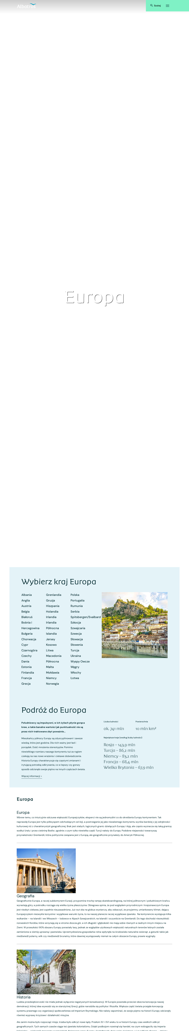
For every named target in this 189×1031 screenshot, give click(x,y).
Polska (75, 595)
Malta (50, 667)
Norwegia (52, 684)
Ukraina (76, 656)
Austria (26, 606)
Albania (26, 595)
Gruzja (50, 600)
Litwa (49, 650)
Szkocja (76, 622)
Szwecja (76, 634)
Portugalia (77, 600)
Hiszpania (52, 606)
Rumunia (77, 606)
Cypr (24, 645)
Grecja (26, 684)
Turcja (75, 650)
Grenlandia (53, 595)
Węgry (75, 667)
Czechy (26, 656)
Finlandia (27, 672)
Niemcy (51, 678)
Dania (25, 661)
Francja (26, 678)
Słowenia (77, 645)
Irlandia (51, 617)
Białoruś (26, 617)
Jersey (50, 639)
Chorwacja (28, 639)
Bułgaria (26, 634)
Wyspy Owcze (80, 661)
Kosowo (51, 645)
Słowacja (77, 639)
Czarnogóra (29, 650)
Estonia (26, 667)
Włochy (76, 672)
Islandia (51, 634)
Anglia (25, 600)
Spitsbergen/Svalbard (86, 617)
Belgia (25, 611)
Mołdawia (52, 672)
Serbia (75, 611)
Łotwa (75, 678)
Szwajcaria (78, 628)
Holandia (52, 611)
